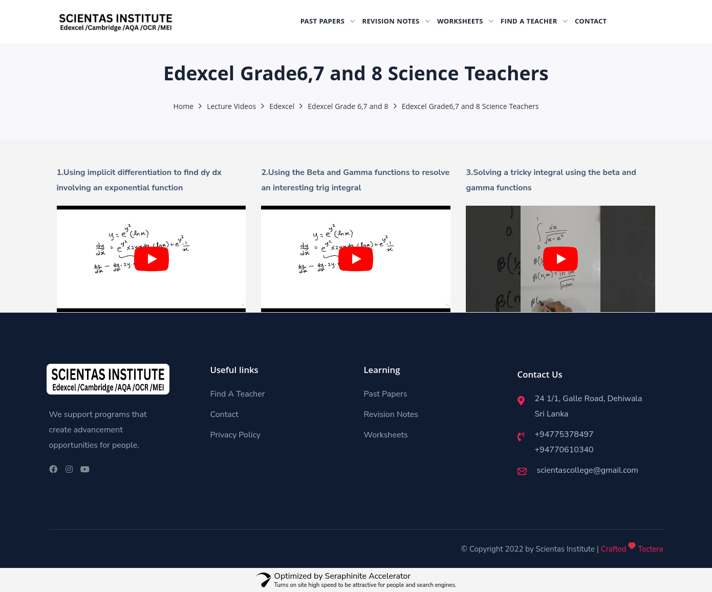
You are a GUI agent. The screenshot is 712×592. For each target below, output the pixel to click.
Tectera (649, 549)
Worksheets (386, 435)
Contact (224, 414)
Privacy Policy (235, 435)
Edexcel (281, 107)
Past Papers (385, 394)
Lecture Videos (231, 107)
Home (184, 107)
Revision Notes (391, 414)
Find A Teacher (237, 394)
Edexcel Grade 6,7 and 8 (348, 107)
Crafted (614, 549)
